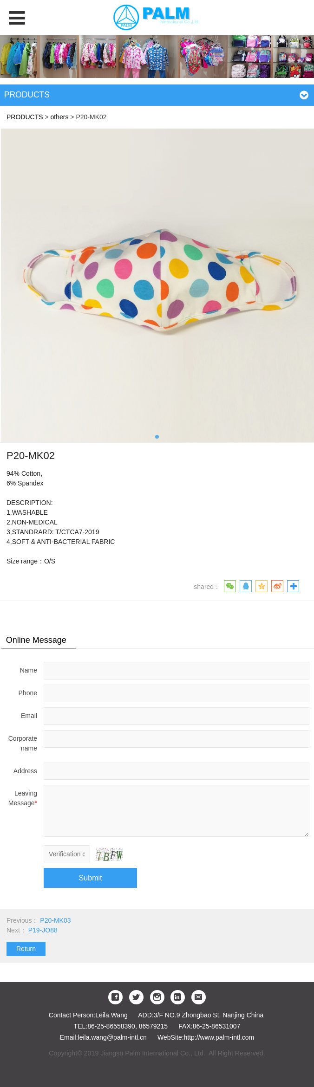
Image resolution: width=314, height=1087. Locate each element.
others (60, 117)
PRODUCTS (25, 117)
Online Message (36, 640)
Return (26, 948)
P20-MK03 (55, 920)
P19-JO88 (43, 930)
